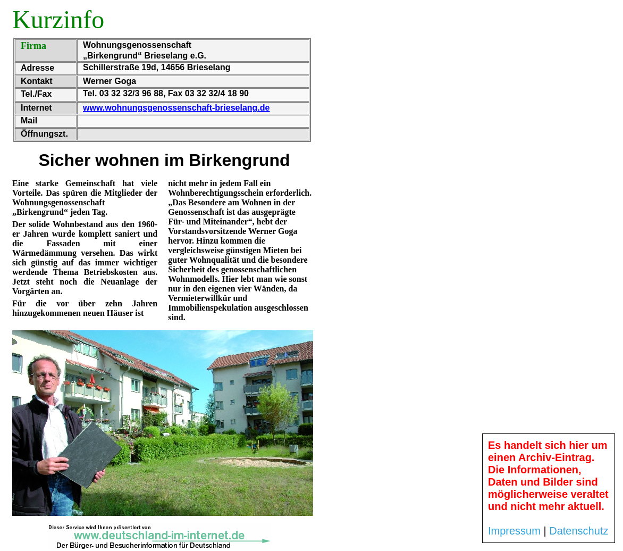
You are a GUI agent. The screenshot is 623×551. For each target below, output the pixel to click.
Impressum (514, 531)
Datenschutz (578, 531)
